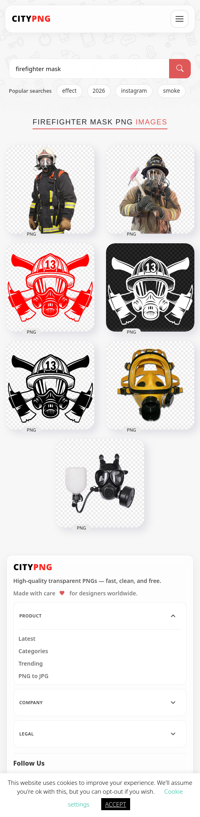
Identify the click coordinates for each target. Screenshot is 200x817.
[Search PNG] (89, 68)
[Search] (180, 68)
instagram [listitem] (134, 90)
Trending (30, 663)
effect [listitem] (69, 90)
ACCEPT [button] (115, 804)
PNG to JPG (33, 676)
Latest (26, 638)
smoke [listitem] (171, 90)
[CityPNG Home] (31, 18)
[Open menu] (179, 19)
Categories (33, 651)
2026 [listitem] (99, 90)
